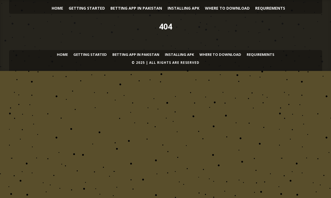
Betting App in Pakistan (136, 8)
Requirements (270, 8)
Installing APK (183, 8)
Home (57, 8)
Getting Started (87, 8)
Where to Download (227, 8)
